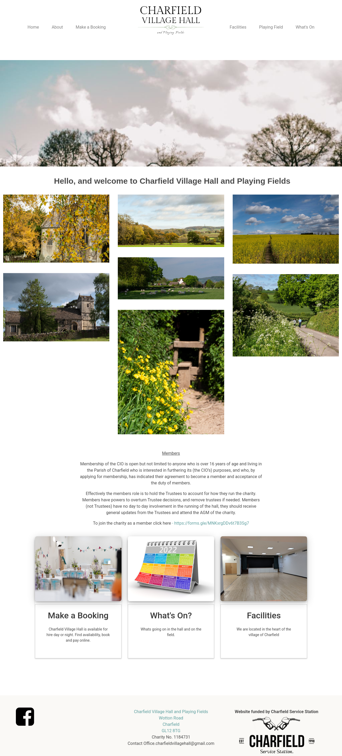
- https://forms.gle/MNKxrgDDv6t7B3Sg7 (210, 523)
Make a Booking (91, 27)
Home (33, 27)
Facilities (238, 27)
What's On (305, 27)
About (57, 27)
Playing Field (271, 27)
